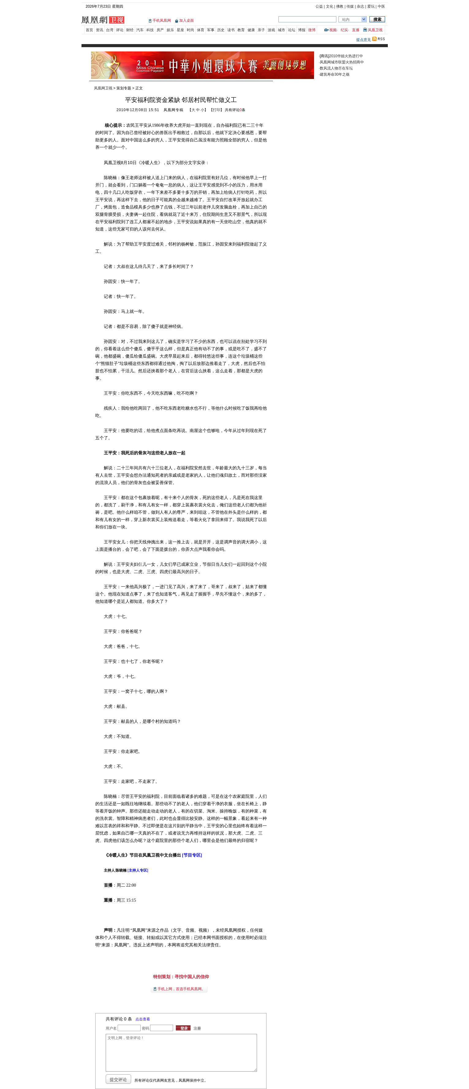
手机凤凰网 (162, 20)
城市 (281, 30)
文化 (329, 6)
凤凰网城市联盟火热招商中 (342, 62)
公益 (319, 6)
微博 (312, 30)
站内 (346, 19)
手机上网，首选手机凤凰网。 (181, 989)
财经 (130, 30)
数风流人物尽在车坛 (336, 68)
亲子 (261, 30)
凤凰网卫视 (103, 88)
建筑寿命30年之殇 (335, 74)
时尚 (190, 30)
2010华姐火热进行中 (346, 56)
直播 (355, 30)
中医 (381, 6)
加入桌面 (186, 20)
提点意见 (363, 40)
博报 (301, 30)
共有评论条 (235, 110)
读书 (231, 30)
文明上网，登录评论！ (181, 1053)
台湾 (109, 30)
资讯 (99, 30)
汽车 (140, 30)
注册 (197, 1028)
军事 (210, 30)
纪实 (344, 30)
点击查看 (142, 1019)
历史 (221, 30)
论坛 (291, 30)
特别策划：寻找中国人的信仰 (181, 976)
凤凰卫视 (375, 30)
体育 (200, 30)
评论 (119, 30)
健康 (251, 30)
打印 (216, 110)
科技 (150, 30)
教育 (241, 30)
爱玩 (371, 6)
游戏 (271, 30)
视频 (333, 30)
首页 (89, 30)
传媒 (350, 6)
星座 (180, 30)
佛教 (339, 6)
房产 (160, 30)
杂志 (360, 6)
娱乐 (170, 30)
